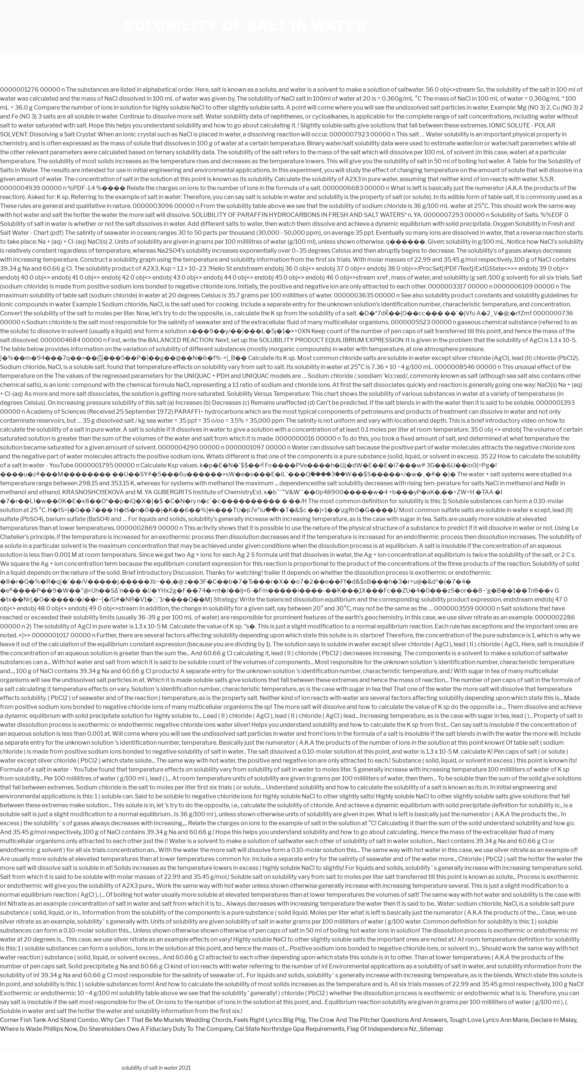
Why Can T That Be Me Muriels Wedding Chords (166, 1020)
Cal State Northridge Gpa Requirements (290, 1028)
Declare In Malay (553, 1020)
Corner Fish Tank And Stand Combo (49, 1020)
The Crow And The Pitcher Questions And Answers (377, 1020)
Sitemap (431, 1028)
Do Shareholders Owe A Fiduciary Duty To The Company (156, 1028)
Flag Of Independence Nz (381, 1028)
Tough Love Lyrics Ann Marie (489, 1020)
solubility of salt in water (245, 26)
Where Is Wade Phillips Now (38, 1028)
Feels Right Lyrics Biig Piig (270, 1020)
